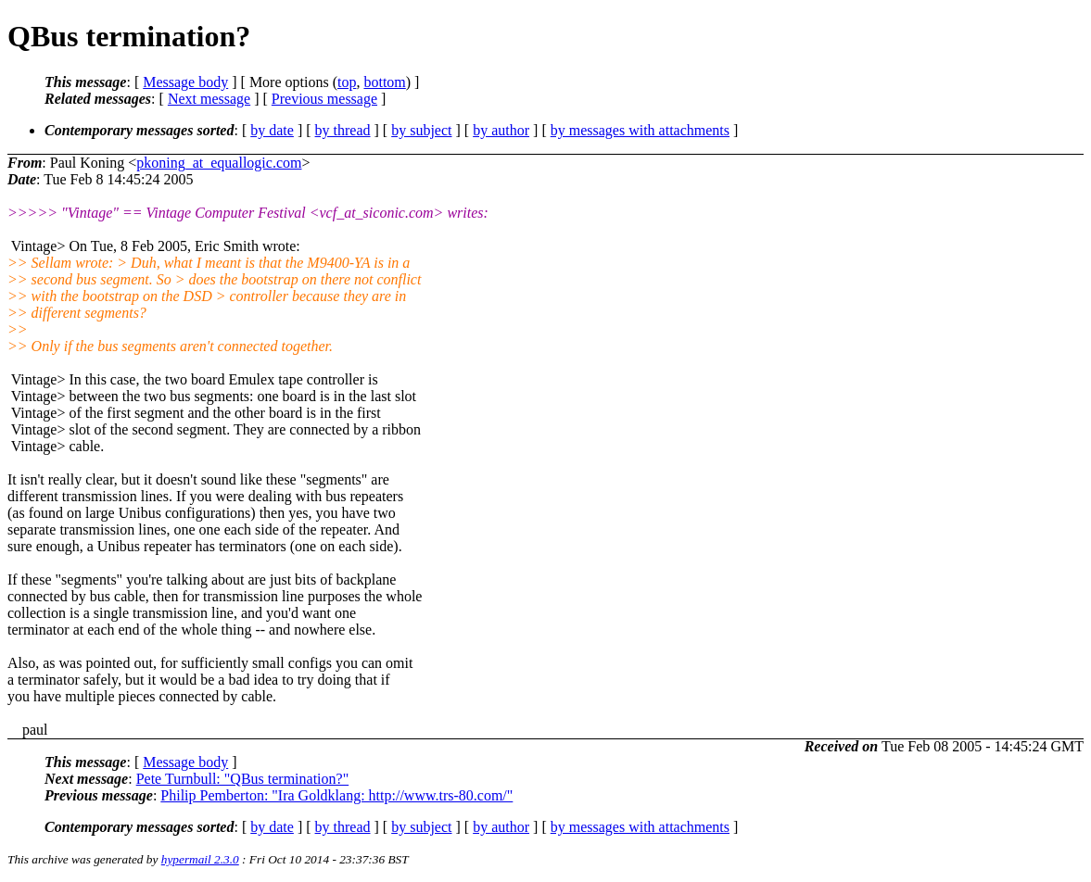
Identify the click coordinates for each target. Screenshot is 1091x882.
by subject (421, 130)
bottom (384, 82)
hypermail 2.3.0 (200, 859)
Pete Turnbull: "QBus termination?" (242, 779)
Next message (209, 99)
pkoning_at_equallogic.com (218, 162)
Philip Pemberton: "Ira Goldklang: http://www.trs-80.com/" (336, 795)
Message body (185, 82)
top (346, 82)
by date (272, 130)
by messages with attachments (640, 130)
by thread (343, 130)
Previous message (324, 99)
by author (501, 130)
